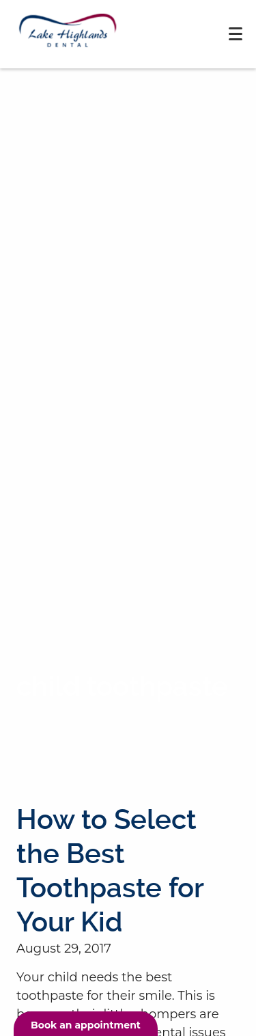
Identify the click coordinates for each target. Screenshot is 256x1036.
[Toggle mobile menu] (235, 34)
